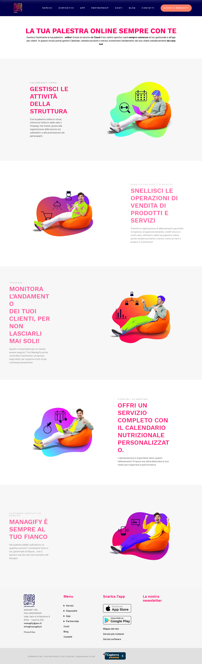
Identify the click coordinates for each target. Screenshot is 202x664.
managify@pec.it (33, 623)
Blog (66, 631)
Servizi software (112, 639)
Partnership (72, 621)
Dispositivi (71, 611)
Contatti (68, 637)
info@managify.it (33, 626)
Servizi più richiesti (113, 634)
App (68, 616)
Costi (66, 626)
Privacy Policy (29, 632)
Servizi (70, 605)
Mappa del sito (111, 629)
